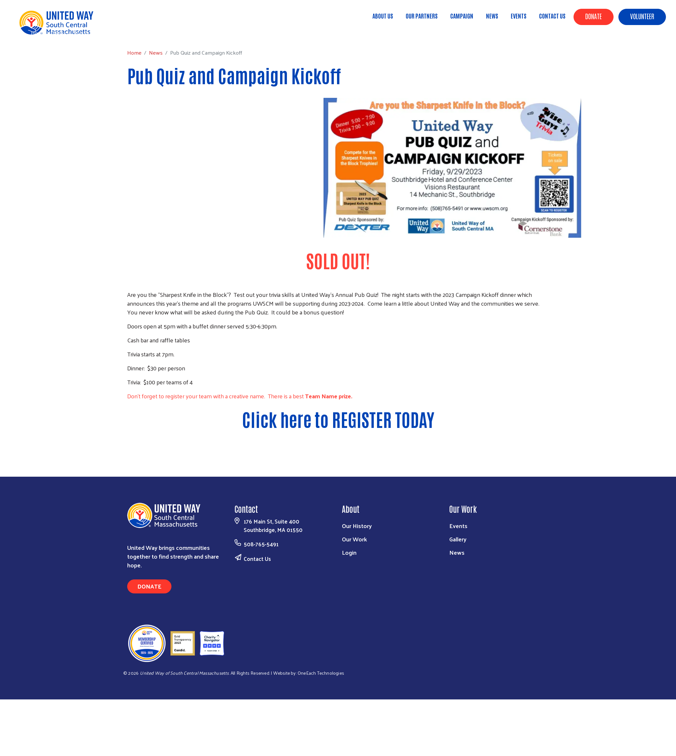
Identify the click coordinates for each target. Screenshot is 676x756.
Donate (593, 16)
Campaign (461, 16)
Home (38, 33)
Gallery (457, 539)
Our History (357, 526)
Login (349, 552)
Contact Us (552, 16)
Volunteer (642, 16)
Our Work (354, 539)
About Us (382, 16)
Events (518, 16)
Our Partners (422, 16)
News (492, 16)
